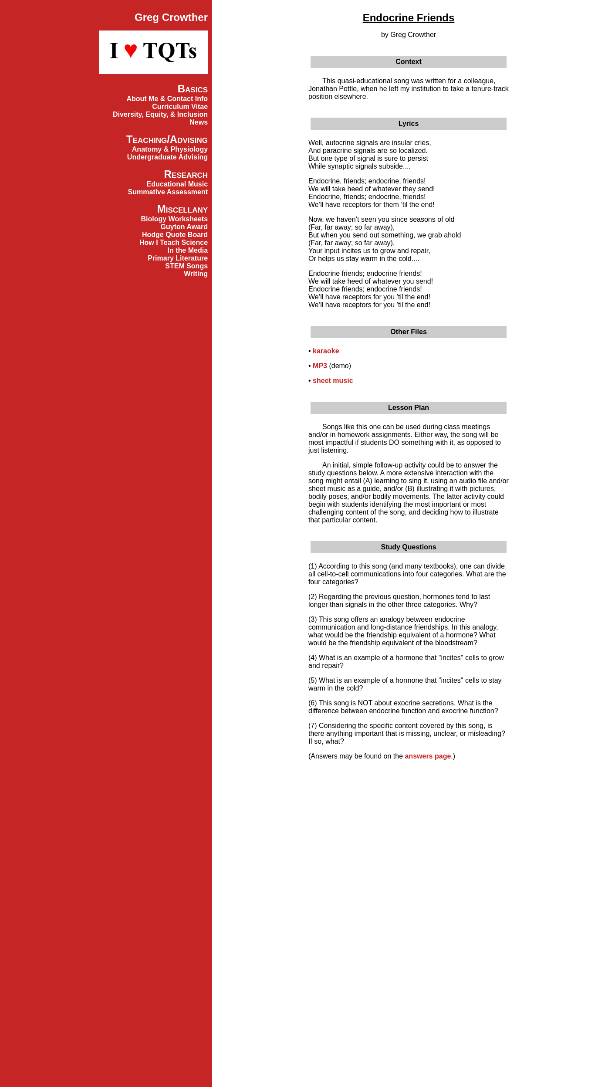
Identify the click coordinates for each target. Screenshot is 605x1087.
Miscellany (182, 209)
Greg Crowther (171, 17)
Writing (196, 274)
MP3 (320, 365)
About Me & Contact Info (167, 98)
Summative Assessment (168, 192)
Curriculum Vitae (180, 106)
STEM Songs (186, 266)
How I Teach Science (173, 242)
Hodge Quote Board (175, 234)
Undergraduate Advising (167, 157)
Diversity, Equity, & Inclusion (160, 114)
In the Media (188, 250)
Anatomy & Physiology (170, 149)
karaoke (326, 351)
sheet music (333, 380)
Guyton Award (184, 226)
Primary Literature (178, 258)
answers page (428, 756)
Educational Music (177, 184)
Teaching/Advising (167, 139)
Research (186, 174)
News (198, 122)
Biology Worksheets (174, 219)
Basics (193, 89)
